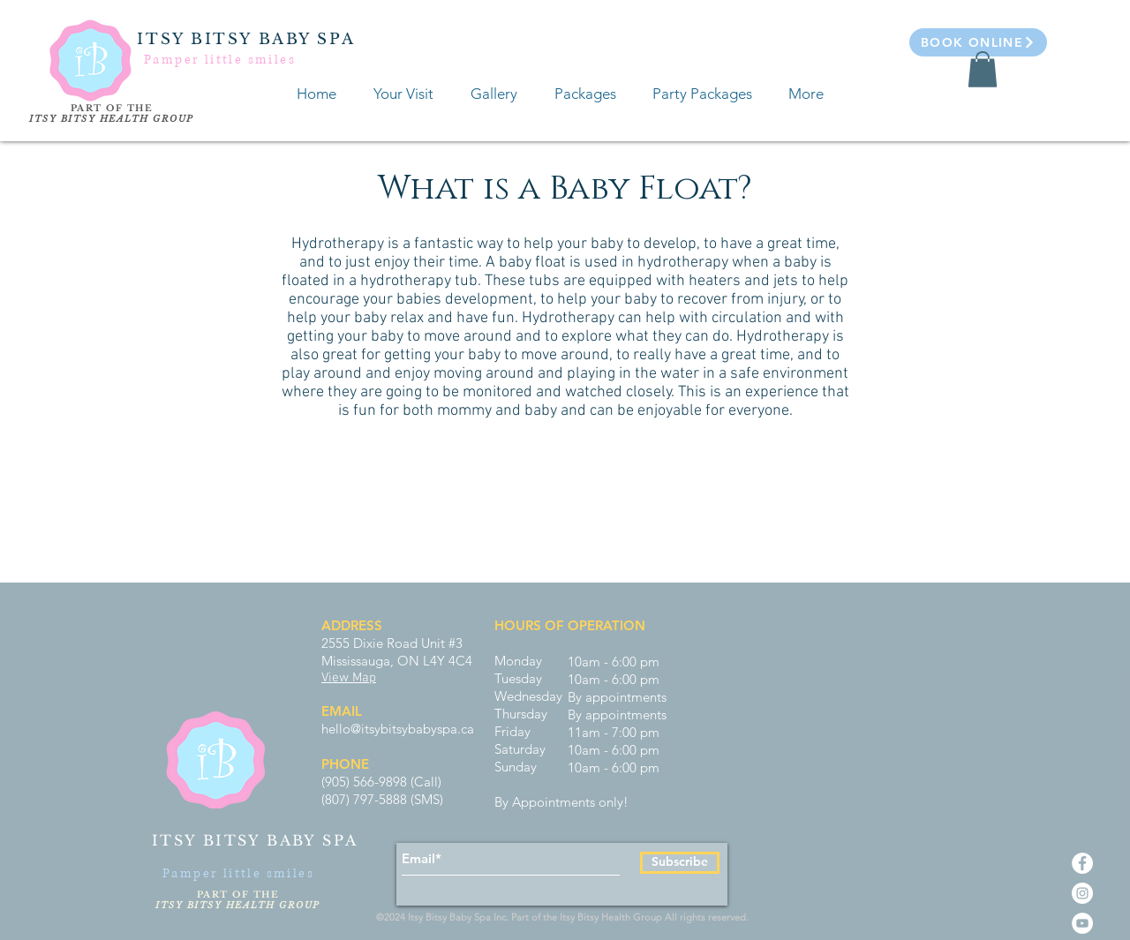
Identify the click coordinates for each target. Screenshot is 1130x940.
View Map (348, 678)
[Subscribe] (679, 863)
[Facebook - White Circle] (1082, 863)
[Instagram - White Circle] (1082, 893)
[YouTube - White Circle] (1082, 923)
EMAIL (341, 711)
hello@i (343, 728)
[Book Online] (978, 42)
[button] (983, 69)
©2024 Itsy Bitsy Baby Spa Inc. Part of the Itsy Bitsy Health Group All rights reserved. (565, 917)
